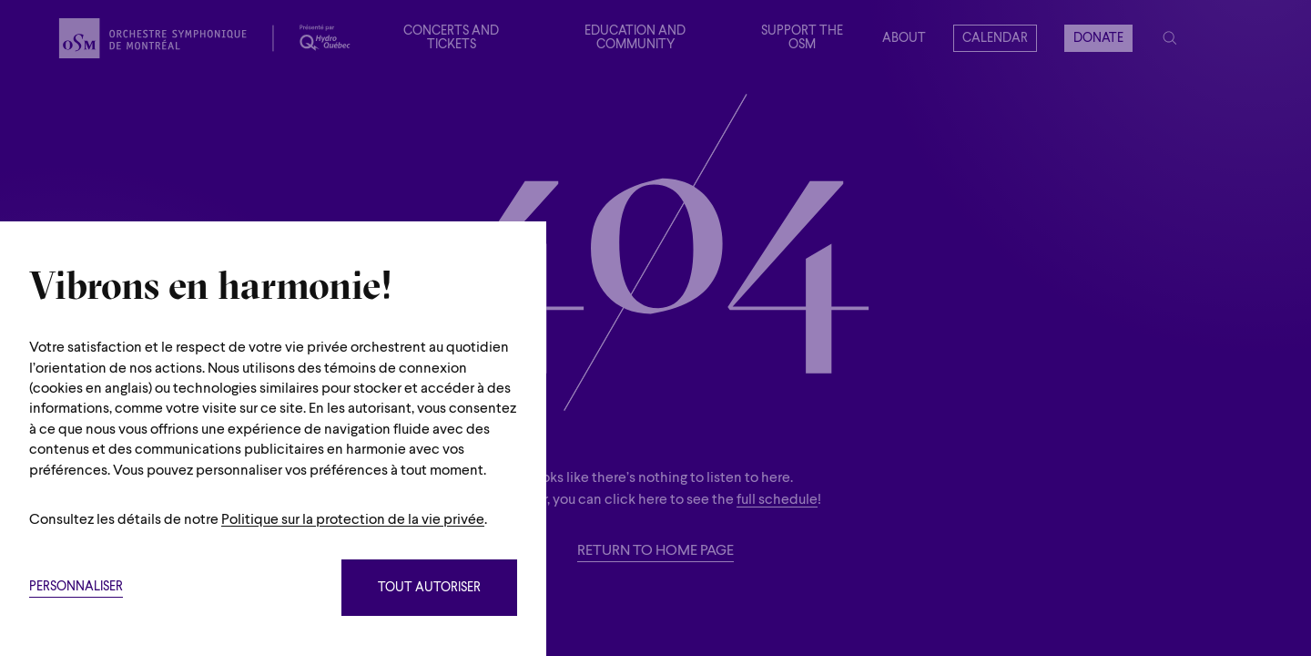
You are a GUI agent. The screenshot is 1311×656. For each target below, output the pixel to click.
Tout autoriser (429, 588)
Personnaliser (76, 587)
